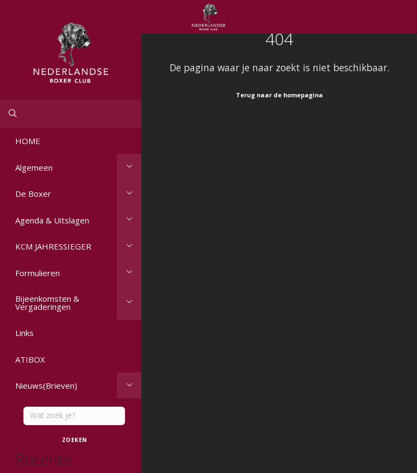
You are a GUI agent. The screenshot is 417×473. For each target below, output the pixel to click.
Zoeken (74, 440)
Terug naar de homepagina (279, 95)
